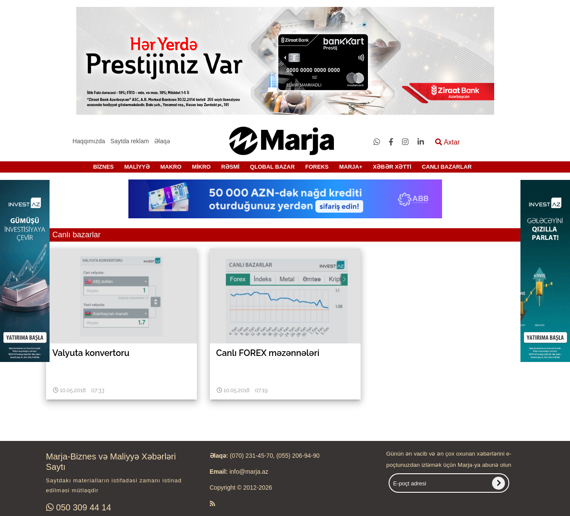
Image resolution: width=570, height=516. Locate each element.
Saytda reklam (129, 141)
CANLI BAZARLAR (447, 167)
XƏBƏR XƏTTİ (392, 167)
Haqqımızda (88, 141)
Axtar (447, 142)
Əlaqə (162, 141)
